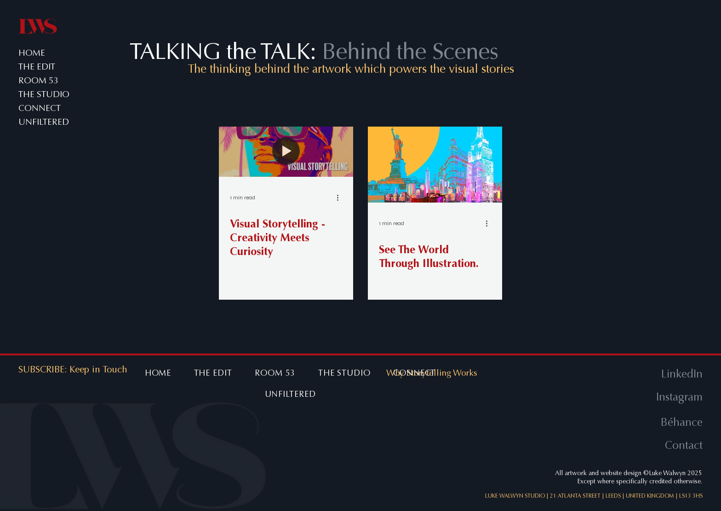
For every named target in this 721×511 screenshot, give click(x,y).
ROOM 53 (38, 80)
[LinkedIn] (641, 374)
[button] (98, 369)
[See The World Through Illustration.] (435, 165)
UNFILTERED (43, 122)
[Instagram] (641, 397)
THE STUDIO (43, 94)
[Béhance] (641, 422)
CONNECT (39, 108)
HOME (31, 53)
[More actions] (340, 197)
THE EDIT (36, 67)
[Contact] (641, 445)
